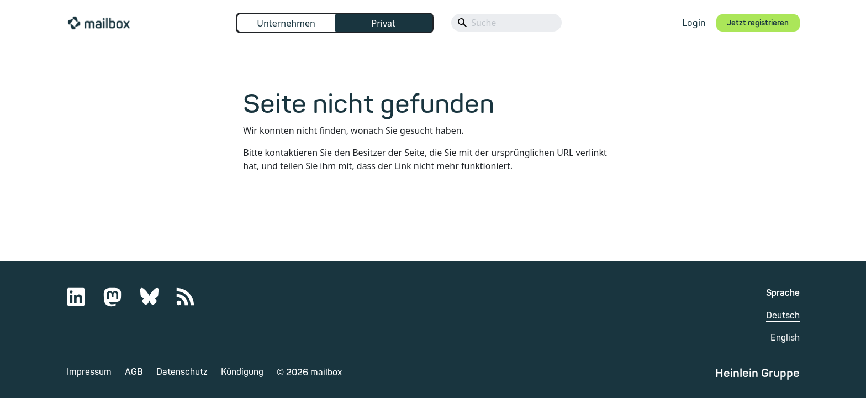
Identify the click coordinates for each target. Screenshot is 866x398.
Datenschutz (182, 372)
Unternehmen (286, 23)
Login (694, 23)
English (785, 337)
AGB (134, 372)
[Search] (506, 23)
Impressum (89, 372)
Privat (383, 23)
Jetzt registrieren (758, 23)
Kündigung (242, 372)
